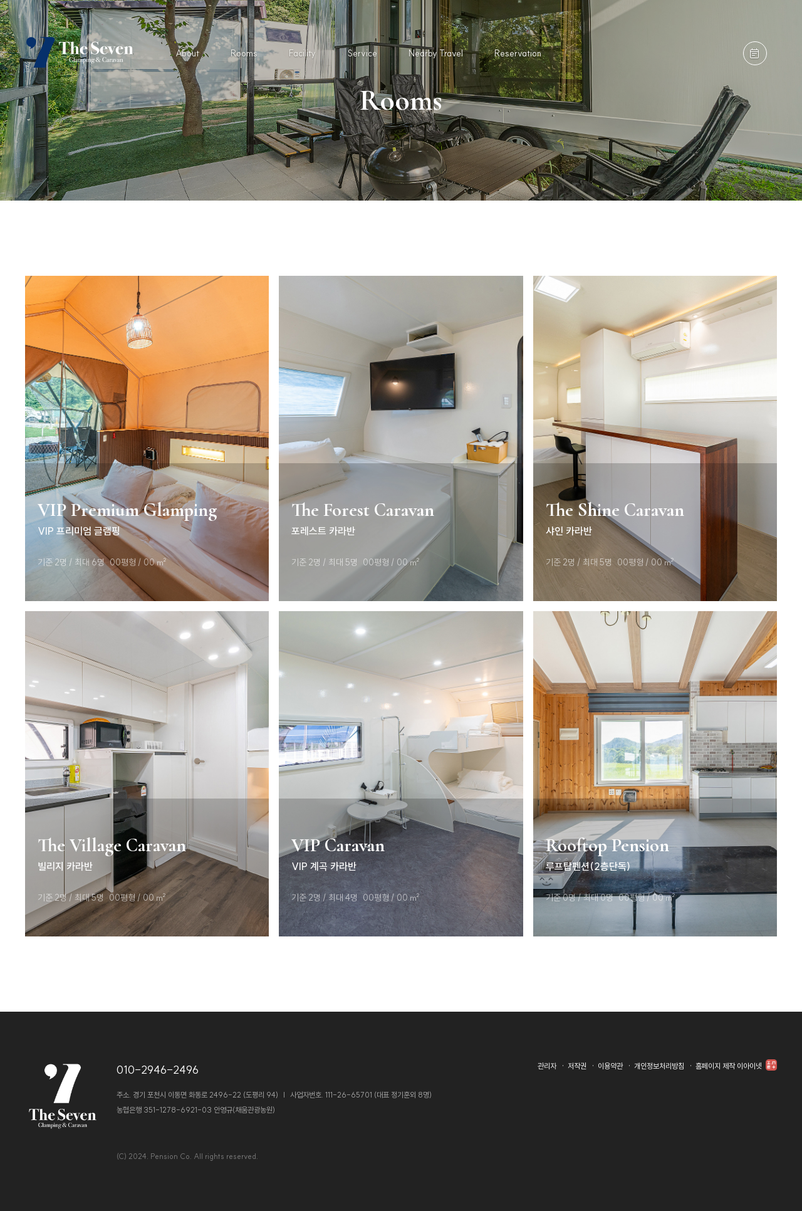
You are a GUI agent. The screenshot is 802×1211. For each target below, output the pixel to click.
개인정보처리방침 (659, 1066)
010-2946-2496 (158, 1069)
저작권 (577, 1066)
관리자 (547, 1066)
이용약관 (610, 1066)
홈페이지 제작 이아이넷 (736, 1066)
